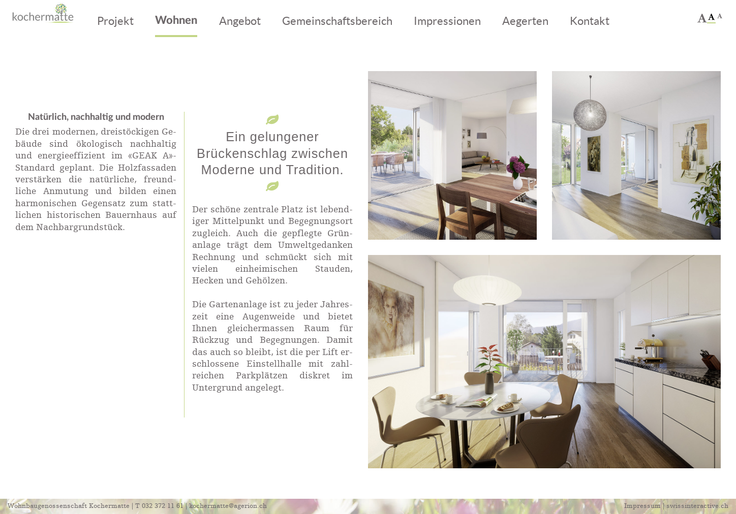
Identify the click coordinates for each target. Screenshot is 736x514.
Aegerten (525, 21)
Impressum (642, 506)
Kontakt (589, 21)
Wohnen (176, 20)
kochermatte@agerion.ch (228, 506)
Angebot (240, 21)
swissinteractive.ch (697, 506)
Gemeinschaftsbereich (337, 21)
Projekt (115, 21)
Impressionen (447, 21)
